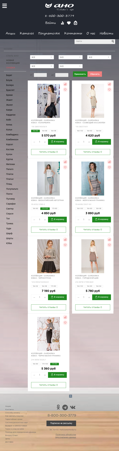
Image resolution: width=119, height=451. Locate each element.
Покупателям (49, 33)
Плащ (9, 184)
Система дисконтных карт (16, 422)
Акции (10, 33)
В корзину (59, 142)
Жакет (9, 100)
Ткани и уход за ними (14, 429)
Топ (8, 218)
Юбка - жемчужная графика (90, 200)
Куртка (9, 159)
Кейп (8, 119)
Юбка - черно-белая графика (46, 356)
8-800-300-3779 (59, 15)
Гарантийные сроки (13, 419)
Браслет (10, 90)
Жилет (9, 105)
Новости (106, 33)
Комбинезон (12, 139)
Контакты (73, 33)
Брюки (9, 95)
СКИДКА (10, 68)
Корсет (9, 144)
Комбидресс (12, 134)
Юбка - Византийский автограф (47, 200)
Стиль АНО (12, 56)
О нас (90, 33)
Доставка (9, 442)
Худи (8, 228)
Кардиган (10, 115)
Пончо (9, 194)
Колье (9, 129)
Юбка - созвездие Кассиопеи (90, 123)
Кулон (9, 154)
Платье (9, 179)
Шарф (9, 233)
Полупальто (12, 189)
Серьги (9, 213)
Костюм (10, 149)
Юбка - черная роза (41, 278)
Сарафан (11, 203)
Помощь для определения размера (20, 432)
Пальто (9, 169)
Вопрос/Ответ (11, 435)
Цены (7, 439)
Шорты (9, 238)
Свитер (9, 208)
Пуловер (10, 199)
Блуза (9, 80)
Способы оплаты (12, 413)
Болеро (10, 85)
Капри (9, 110)
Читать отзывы (48, 152)
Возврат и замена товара (16, 426)
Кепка (9, 124)
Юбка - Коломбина (40, 123)
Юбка (9, 243)
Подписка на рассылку (61, 423)
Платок (9, 174)
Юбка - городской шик (87, 278)
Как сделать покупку (14, 416)
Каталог (27, 33)
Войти (51, 23)
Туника (9, 223)
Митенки (10, 164)
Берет (9, 75)
